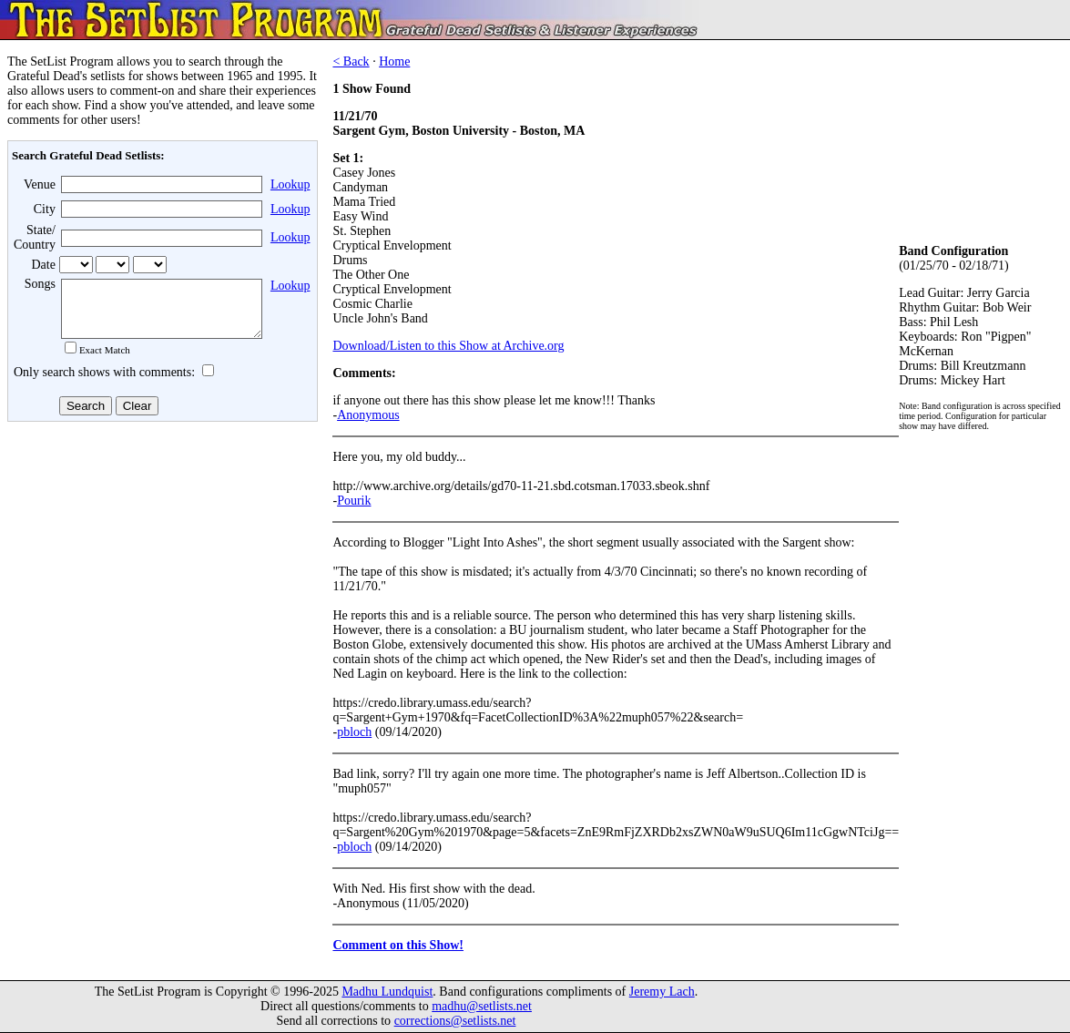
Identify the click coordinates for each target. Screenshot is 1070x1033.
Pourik (354, 500)
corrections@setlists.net (455, 1021)
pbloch (354, 732)
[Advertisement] (160, 573)
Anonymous (368, 415)
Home (394, 61)
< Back (350, 61)
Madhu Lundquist (387, 991)
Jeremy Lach (662, 991)
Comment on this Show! (398, 945)
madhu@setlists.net (482, 1006)
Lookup (290, 184)
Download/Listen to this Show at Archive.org (448, 346)
